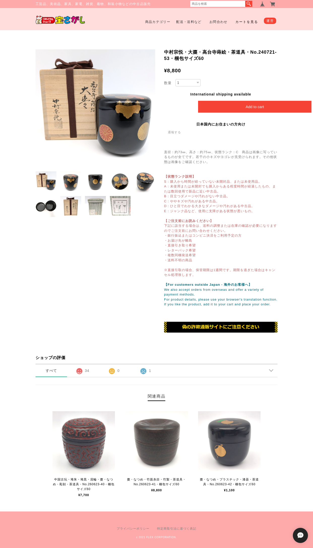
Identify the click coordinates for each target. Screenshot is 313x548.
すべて (51, 371)
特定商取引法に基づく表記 (176, 528)
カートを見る (246, 22)
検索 (248, 4)
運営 (270, 21)
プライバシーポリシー (133, 528)
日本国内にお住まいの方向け (220, 124)
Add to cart (255, 107)
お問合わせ (218, 22)
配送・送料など (188, 22)
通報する (174, 132)
